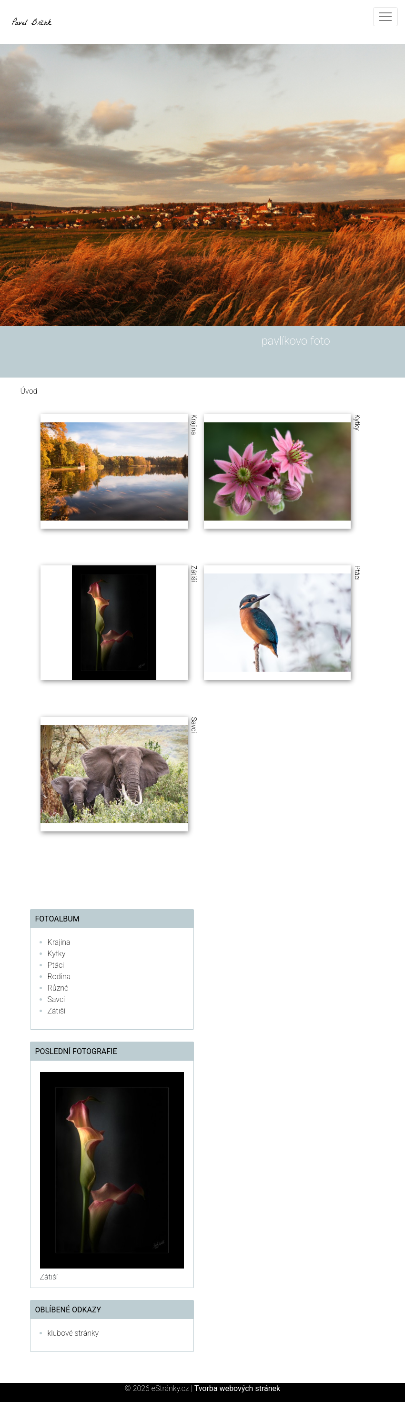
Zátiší (57, 1010)
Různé (58, 988)
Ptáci (56, 965)
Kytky (57, 953)
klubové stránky (73, 1333)
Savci (56, 999)
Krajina (59, 942)
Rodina (59, 976)
